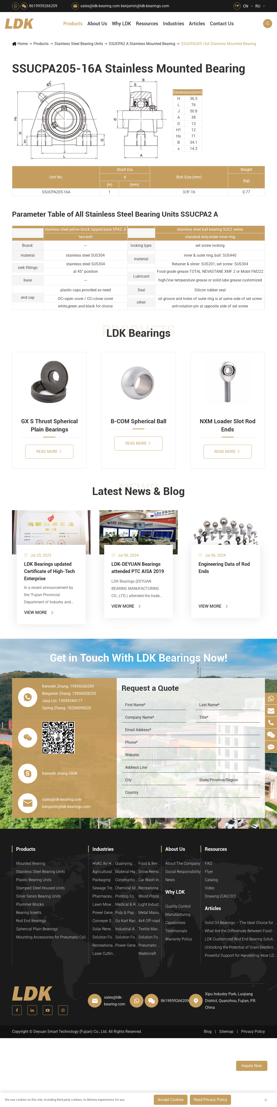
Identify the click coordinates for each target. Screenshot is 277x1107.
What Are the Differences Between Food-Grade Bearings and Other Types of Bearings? (241, 931)
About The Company (182, 863)
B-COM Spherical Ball (138, 421)
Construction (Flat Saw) (126, 880)
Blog (208, 1031)
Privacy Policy (253, 1031)
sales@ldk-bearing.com (100, 6)
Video (209, 888)
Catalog (211, 880)
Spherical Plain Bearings (37, 929)
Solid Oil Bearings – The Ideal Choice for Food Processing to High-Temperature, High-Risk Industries (241, 922)
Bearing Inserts (28, 912)
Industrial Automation (126, 929)
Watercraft (147, 953)
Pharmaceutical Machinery (103, 896)
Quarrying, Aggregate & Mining (126, 863)
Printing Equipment (126, 896)
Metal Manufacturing (149, 912)
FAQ (208, 863)
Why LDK (121, 23)
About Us (97, 23)
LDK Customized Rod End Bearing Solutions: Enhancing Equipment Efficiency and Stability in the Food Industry (241, 939)
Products (73, 23)
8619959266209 (43, 6)
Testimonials (176, 931)
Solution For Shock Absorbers (126, 937)
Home (23, 43)
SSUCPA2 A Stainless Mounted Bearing (142, 43)
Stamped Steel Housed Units (40, 888)
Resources (147, 23)
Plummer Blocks (30, 904)
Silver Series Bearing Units (38, 896)
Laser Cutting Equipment (103, 953)
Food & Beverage (149, 863)
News (170, 880)
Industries (173, 23)
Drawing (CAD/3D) (220, 896)
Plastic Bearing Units (34, 880)
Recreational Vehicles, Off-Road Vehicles (103, 945)
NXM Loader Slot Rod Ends (228, 425)
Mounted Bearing (30, 863)
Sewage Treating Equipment (103, 888)
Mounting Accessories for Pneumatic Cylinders (52, 937)
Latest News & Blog (138, 491)
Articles (197, 23)
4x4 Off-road (149, 920)
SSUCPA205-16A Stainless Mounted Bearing (218, 43)
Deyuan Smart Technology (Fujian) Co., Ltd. (70, 1031)
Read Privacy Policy (210, 1099)
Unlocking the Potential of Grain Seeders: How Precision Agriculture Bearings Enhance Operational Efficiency (241, 947)
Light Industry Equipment (149, 904)
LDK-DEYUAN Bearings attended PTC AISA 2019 (137, 567)
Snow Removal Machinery (149, 871)
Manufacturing (177, 914)
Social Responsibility (183, 871)
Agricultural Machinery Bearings (103, 871)
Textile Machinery (149, 929)
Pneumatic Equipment (149, 945)
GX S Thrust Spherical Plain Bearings (49, 425)
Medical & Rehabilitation (126, 904)
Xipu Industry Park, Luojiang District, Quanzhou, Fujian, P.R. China (230, 1001)
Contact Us (222, 23)
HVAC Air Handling (103, 863)
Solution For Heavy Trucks (103, 937)
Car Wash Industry (149, 880)
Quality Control (178, 906)
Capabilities (175, 922)
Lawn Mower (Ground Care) (103, 904)
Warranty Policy (178, 939)
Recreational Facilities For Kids (149, 888)
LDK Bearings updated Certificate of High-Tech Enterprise (49, 571)
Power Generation (126, 945)
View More (39, 612)
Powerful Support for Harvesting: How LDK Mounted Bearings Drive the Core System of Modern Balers (241, 955)
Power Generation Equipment (103, 912)
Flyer (209, 871)
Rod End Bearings (31, 920)
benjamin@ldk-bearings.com (145, 6)
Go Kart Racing (126, 920)
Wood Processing (149, 896)
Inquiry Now (252, 1065)
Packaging (101, 880)
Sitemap (226, 1031)
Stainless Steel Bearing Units (78, 43)
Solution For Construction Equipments (149, 937)
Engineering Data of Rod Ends (224, 567)
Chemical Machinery (126, 888)
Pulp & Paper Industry (126, 912)
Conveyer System (103, 920)
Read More (48, 451)
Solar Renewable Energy (103, 929)
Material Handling (126, 871)
